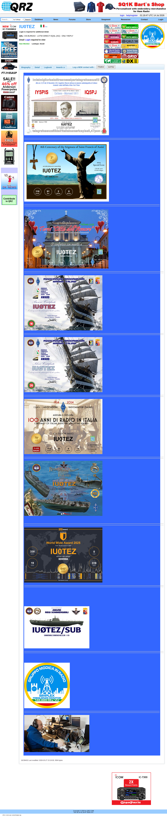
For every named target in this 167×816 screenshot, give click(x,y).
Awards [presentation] (60, 67)
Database (39, 19)
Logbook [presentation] (48, 67)
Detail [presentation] (37, 67)
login (122, 15)
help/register (132, 15)
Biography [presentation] (26, 67)
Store (88, 19)
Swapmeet (105, 19)
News (55, 19)
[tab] (25, 67)
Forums (72, 19)
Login (160, 19)
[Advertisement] (60, 788)
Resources (125, 19)
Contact (144, 19)
